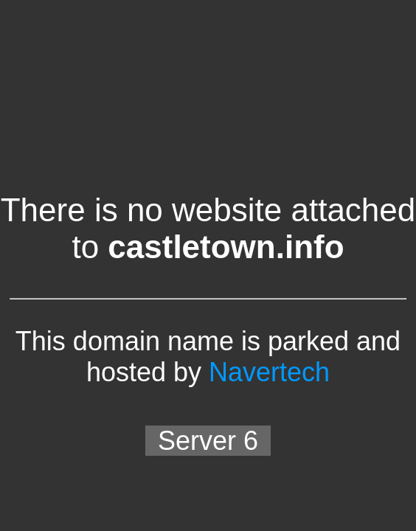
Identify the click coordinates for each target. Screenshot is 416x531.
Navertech (269, 372)
